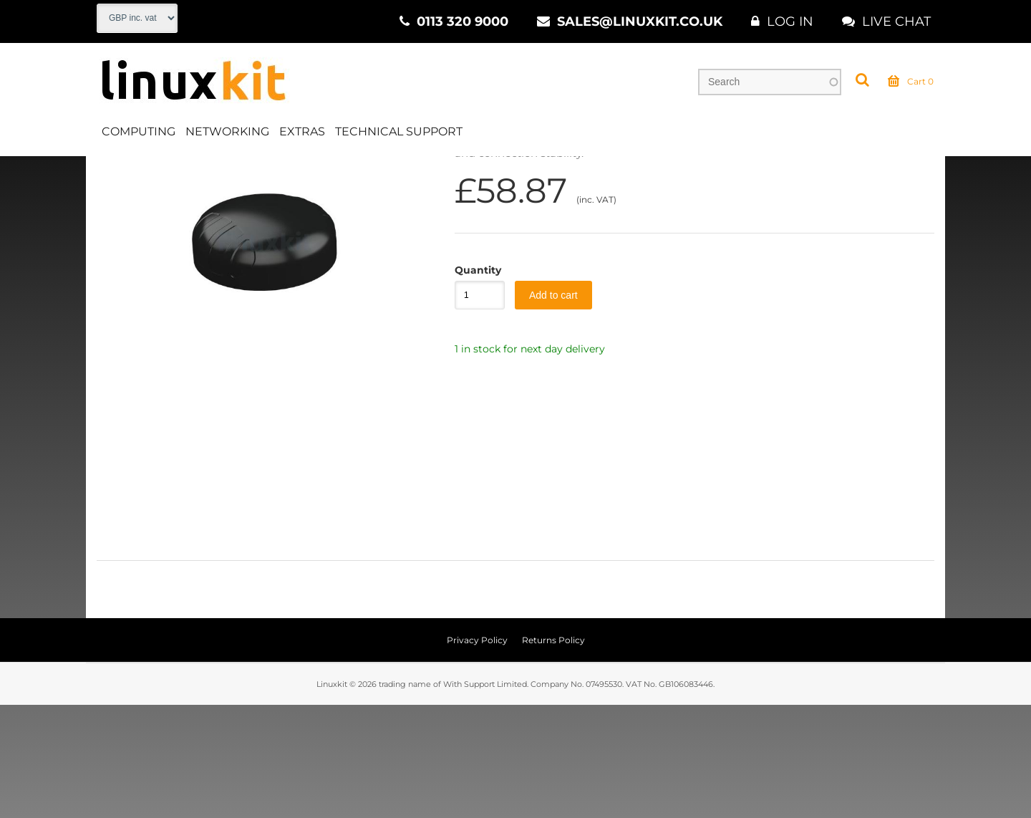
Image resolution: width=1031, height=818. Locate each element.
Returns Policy (553, 753)
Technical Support (399, 131)
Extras (302, 131)
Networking (227, 131)
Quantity (472, 383)
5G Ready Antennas (343, 171)
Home (112, 171)
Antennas (250, 171)
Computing (138, 131)
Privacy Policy (477, 753)
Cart (911, 82)
